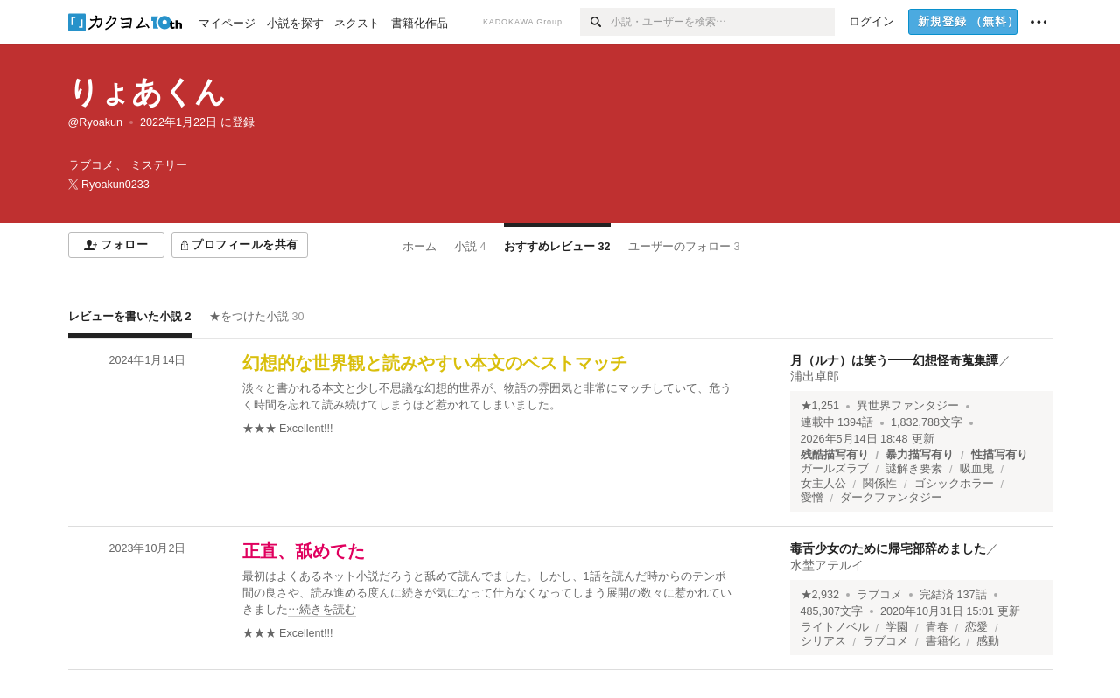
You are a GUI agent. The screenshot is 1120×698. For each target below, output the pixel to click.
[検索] (595, 22)
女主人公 (823, 484)
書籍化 (943, 641)
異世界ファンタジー (908, 406)
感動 (987, 641)
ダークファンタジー (891, 498)
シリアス (823, 641)
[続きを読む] (488, 593)
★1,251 (820, 406)
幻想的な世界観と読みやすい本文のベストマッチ (434, 363)
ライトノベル (835, 627)
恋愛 (976, 627)
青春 (937, 627)
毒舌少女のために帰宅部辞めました (888, 548)
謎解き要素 (914, 469)
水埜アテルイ (827, 565)
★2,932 (820, 595)
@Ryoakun (95, 122)
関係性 (880, 484)
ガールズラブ (835, 469)
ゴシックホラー (954, 484)
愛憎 (812, 498)
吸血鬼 (977, 469)
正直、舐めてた (303, 551)
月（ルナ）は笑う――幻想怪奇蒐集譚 (894, 360)
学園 (897, 627)
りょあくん (147, 91)
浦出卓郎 (814, 376)
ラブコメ (879, 595)
